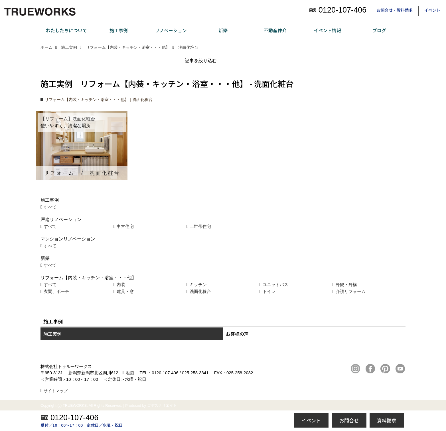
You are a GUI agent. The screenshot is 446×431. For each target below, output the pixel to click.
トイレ (269, 291)
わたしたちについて (66, 30)
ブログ (379, 30)
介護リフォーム (351, 291)
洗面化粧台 (200, 291)
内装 (121, 284)
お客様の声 (237, 333)
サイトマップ (56, 390)
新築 (223, 30)
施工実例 (52, 333)
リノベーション (171, 30)
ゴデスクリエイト (162, 405)
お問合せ (349, 420)
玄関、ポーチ (56, 291)
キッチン (198, 284)
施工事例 (119, 30)
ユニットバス (275, 284)
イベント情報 (327, 30)
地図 (129, 372)
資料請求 (386, 420)
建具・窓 (125, 291)
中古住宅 (125, 226)
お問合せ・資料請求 (395, 10)
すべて (50, 207)
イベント (432, 10)
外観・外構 (346, 284)
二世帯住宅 (200, 226)
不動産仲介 (275, 30)
